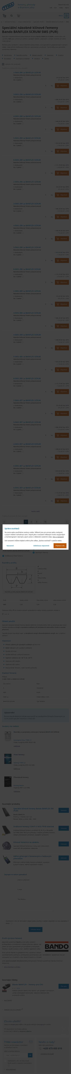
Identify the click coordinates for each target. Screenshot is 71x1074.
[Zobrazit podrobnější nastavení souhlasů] (10, 545)
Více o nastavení (58, 537)
